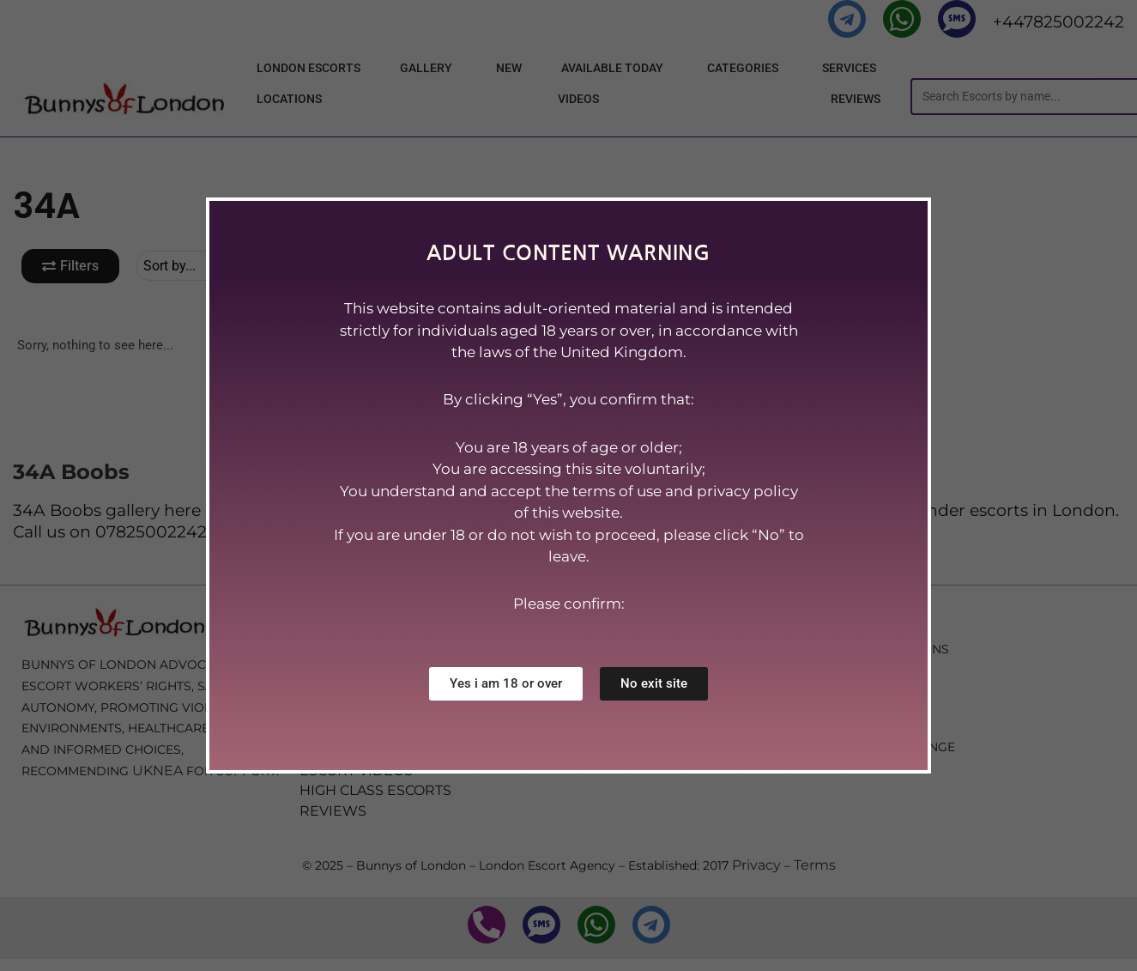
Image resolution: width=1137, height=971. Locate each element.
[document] (568, 485)
